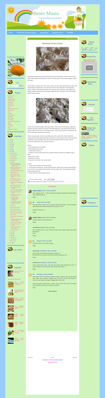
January (12, 240)
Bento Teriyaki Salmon (15, 207)
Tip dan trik (10, 126)
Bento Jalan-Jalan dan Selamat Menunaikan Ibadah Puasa (15, 165)
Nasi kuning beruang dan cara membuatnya (19, 283)
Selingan (10, 124)
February (12, 239)
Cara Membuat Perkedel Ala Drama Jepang (19, 307)
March (12, 237)
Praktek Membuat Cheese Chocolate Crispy (19, 323)
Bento (9, 107)
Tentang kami (44, 32)
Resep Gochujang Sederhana (14, 279)
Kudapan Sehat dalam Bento (16, 170)
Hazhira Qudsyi (37, 190)
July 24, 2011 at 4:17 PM (43, 202)
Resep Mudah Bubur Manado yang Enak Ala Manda (19, 299)
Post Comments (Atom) (56, 360)
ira (48, 181)
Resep (57, 181)
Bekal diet (10, 97)
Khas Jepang (11, 118)
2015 (10, 144)
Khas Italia (10, 116)
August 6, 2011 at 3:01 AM (47, 227)
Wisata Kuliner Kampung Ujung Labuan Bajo (19, 339)
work (85, 135)
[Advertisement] (52, 343)
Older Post (75, 357)
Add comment (52, 291)
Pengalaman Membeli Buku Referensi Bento (16, 220)
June (11, 232)
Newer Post (30, 357)
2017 (10, 141)
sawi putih (61, 181)
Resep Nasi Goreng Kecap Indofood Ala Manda (19, 291)
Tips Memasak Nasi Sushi (16, 222)
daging (34, 181)
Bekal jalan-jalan (11, 99)
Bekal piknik (10, 104)
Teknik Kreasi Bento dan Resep (26, 32)
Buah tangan (11, 110)
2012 (10, 150)
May (11, 233)
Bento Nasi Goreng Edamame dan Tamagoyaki (14, 199)
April (11, 235)
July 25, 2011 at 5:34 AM (48, 217)
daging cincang (39, 181)
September (13, 158)
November (12, 155)
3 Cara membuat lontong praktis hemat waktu (89, 60)
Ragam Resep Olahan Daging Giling (19, 315)
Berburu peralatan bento (13, 108)
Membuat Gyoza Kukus (15, 178)
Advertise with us (57, 32)
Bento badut (13, 214)
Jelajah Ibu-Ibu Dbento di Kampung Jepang (15, 168)
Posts (84, 108)
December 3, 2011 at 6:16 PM (48, 251)
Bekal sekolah (11, 105)
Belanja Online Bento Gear (16, 211)
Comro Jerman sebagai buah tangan (15, 227)
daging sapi (44, 181)
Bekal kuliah (10, 102)
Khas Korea (10, 119)
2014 (10, 146)
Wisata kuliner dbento (12, 129)
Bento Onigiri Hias (14, 172)
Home (11, 32)
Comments (86, 110)
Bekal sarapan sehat (14, 174)
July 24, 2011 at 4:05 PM (49, 190)
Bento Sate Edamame (15, 180)
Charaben (10, 113)
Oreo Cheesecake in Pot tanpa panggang (19, 331)
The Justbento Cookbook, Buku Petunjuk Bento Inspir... (15, 203)
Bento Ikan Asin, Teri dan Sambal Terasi (15, 195)
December (12, 153)
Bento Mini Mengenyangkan (16, 190)
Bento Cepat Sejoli (14, 229)
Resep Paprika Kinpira (15, 209)
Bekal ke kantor (11, 100)
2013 (10, 148)
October (12, 156)
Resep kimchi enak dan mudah (19, 272)
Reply (34, 197)
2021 (10, 139)
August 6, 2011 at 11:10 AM (44, 241)
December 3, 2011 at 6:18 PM (48, 262)
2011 (10, 151)
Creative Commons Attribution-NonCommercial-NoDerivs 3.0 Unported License (89, 137)
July (11, 162)
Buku (9, 111)
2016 (10, 142)
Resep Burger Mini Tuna (15, 185)
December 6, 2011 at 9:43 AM (45, 274)
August (12, 160)
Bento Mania (46, 13)
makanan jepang (52, 181)
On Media (70, 32)
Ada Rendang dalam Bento (16, 212)
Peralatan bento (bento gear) (14, 121)
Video (9, 127)
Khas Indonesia (11, 115)
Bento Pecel (13, 205)
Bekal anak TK (11, 96)
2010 (10, 243)
